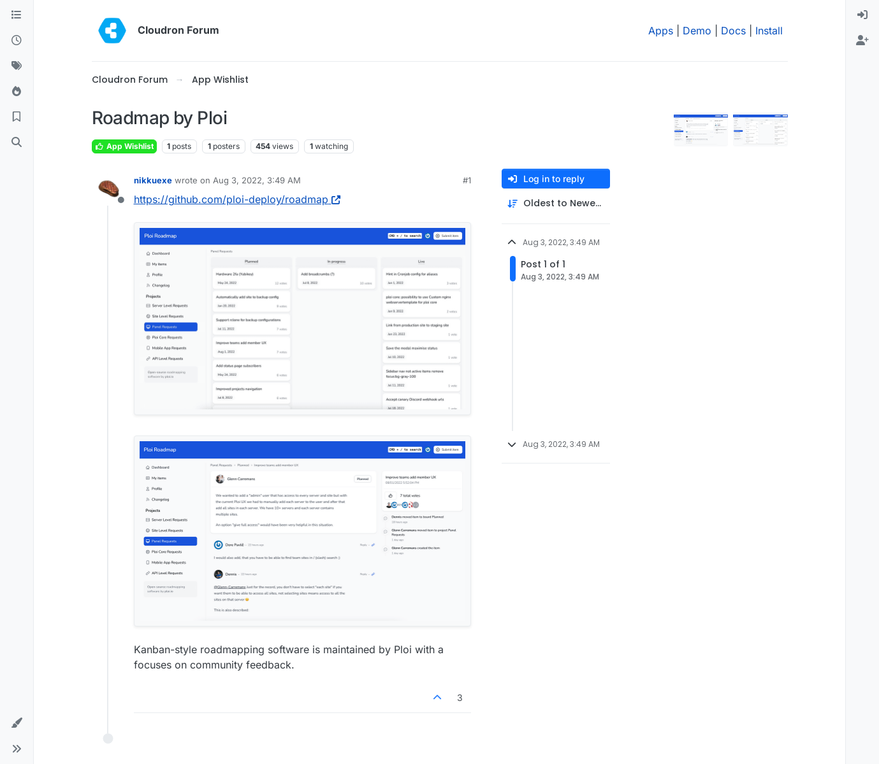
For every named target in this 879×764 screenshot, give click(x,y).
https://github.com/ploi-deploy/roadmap (237, 199)
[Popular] (16, 91)
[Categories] (16, 15)
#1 (467, 180)
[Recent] (16, 41)
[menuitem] (862, 15)
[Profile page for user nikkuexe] (108, 189)
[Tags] (16, 66)
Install (769, 30)
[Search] (16, 142)
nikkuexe (153, 180)
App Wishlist (124, 146)
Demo (697, 30)
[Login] (862, 15)
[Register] (862, 41)
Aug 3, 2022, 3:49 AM (257, 180)
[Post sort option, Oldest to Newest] (556, 203)
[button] (16, 723)
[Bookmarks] (16, 117)
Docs (733, 30)
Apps (660, 30)
